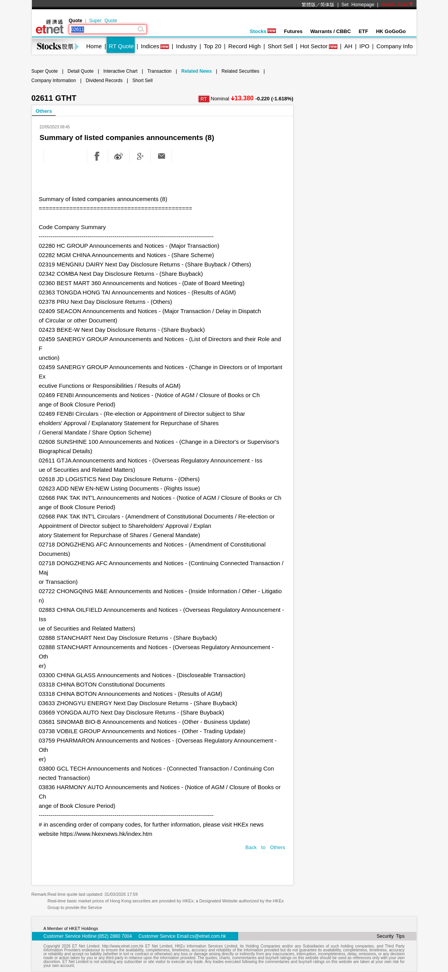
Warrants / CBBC (330, 31)
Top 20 (212, 46)
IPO (364, 46)
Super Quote (103, 20)
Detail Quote (81, 71)
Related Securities (240, 71)
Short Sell (280, 46)
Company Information (54, 80)
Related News (196, 71)
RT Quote (121, 46)
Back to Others (265, 847)
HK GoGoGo (391, 31)
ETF (363, 31)
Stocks (263, 31)
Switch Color (397, 4)
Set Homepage (357, 4)
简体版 (327, 4)
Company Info (394, 46)
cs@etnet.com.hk (208, 936)
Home (94, 46)
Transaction (159, 71)
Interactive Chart (120, 71)
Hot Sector (314, 46)
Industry (186, 46)
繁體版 (309, 4)
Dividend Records (104, 80)
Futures (293, 31)
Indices (150, 46)
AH (348, 46)
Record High (244, 46)
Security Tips (391, 936)
